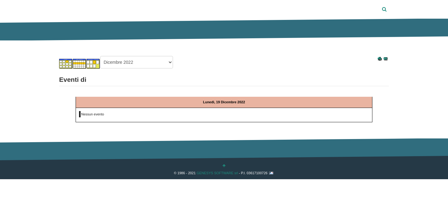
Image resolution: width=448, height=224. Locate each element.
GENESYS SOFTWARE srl (217, 173)
